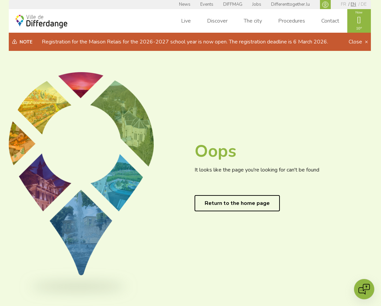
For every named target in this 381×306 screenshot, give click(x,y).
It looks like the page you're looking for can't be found (257, 170)
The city (253, 21)
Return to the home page (237, 203)
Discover (217, 21)
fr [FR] (343, 4)
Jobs (256, 4)
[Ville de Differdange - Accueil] (41, 21)
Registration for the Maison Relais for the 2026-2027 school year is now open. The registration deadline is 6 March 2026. (185, 41)
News (184, 4)
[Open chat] (364, 289)
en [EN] (353, 4)
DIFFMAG (232, 4)
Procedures (291, 21)
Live (186, 21)
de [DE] (364, 4)
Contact (330, 21)
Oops (215, 151)
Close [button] (356, 41)
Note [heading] (26, 42)
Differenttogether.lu (290, 4)
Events (206, 4)
